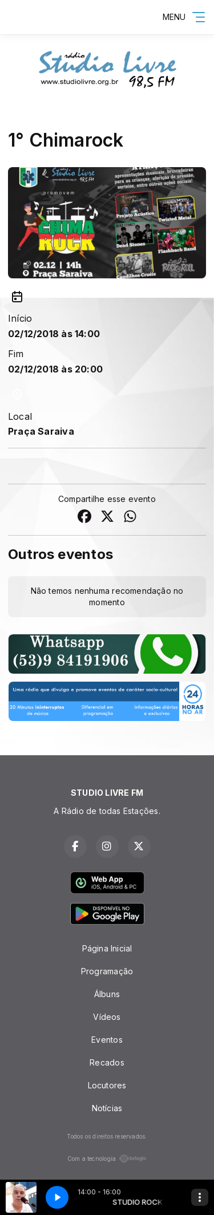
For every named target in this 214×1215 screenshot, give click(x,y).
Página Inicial (107, 948)
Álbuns (107, 994)
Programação (107, 971)
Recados (107, 1062)
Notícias (107, 1108)
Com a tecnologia (107, 1159)
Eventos (106, 1039)
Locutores (107, 1085)
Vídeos (106, 1017)
